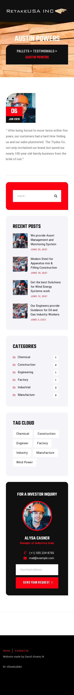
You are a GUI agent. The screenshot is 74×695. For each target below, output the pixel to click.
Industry (22, 453)
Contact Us (22, 651)
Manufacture (26, 395)
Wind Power (24, 462)
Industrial (24, 387)
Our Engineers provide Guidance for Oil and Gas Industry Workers (45, 310)
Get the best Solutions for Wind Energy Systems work (46, 286)
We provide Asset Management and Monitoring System (43, 239)
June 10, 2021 (39, 296)
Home (6, 651)
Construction (26, 364)
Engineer (22, 443)
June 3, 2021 (38, 319)
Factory (23, 380)
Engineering (25, 372)
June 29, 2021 (39, 249)
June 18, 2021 (39, 273)
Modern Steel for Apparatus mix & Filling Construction (44, 263)
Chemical (24, 357)
